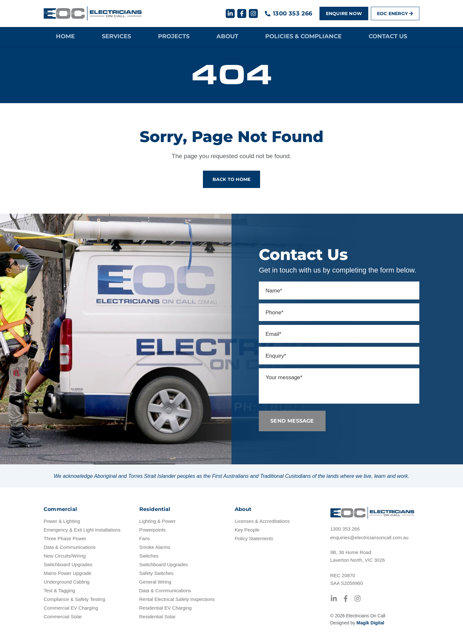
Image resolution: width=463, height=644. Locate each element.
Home (65, 36)
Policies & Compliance (303, 36)
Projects (173, 36)
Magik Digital (370, 622)
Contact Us (388, 36)
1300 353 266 (292, 13)
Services (116, 36)
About (227, 36)
